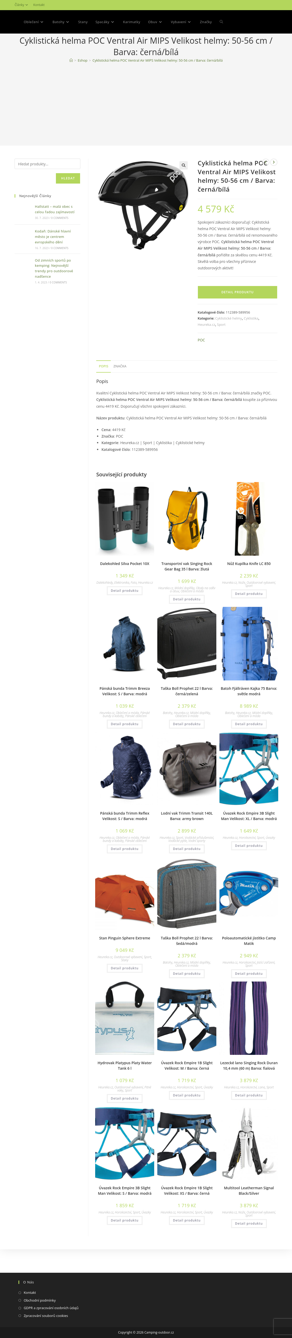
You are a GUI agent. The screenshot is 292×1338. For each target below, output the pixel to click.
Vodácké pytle (177, 864)
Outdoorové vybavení (260, 606)
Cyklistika (251, 341)
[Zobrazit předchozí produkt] (265, 185)
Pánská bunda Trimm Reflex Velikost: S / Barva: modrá (124, 839)
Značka (119, 389)
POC (201, 363)
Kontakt (38, 5)
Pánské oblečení (136, 739)
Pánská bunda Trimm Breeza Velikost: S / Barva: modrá (125, 714)
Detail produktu (238, 315)
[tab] (103, 390)
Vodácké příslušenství (199, 861)
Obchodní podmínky (40, 1300)
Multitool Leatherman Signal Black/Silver (249, 1214)
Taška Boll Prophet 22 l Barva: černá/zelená (187, 714)
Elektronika (121, 606)
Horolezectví (247, 861)
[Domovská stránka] (71, 83)
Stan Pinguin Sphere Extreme (124, 961)
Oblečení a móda (192, 614)
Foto (134, 606)
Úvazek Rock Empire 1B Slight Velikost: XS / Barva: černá (187, 1214)
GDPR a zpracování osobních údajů (51, 1307)
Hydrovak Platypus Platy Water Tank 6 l (125, 1089)
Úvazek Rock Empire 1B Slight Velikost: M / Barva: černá (187, 1089)
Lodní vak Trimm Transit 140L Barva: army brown (187, 839)
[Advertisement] (146, 128)
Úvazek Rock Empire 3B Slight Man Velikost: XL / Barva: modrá (249, 839)
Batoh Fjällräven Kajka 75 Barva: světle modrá (249, 714)
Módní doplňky (184, 611)
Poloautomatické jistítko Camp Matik (249, 964)
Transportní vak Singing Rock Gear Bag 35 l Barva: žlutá (186, 589)
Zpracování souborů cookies (46, 1315)
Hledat (68, 201)
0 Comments (59, 241)
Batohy (167, 736)
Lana (261, 1110)
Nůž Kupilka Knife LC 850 (249, 586)
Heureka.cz (206, 348)
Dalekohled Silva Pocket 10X (124, 586)
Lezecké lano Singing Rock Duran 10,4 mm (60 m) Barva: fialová (249, 1089)
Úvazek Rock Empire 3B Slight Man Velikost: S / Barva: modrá (124, 1214)
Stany (124, 983)
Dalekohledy (104, 606)
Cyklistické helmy (228, 341)
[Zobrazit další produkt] (273, 185)
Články (22, 5)
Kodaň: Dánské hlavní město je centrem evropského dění (53, 260)
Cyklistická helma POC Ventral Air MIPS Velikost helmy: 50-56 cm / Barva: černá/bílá (158, 83)
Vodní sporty (196, 864)
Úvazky (270, 861)
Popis (103, 389)
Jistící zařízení (266, 986)
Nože (241, 606)
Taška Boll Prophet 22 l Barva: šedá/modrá (187, 964)
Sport (221, 348)
